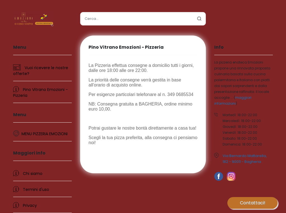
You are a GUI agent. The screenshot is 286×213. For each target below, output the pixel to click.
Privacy (25, 205)
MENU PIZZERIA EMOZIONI (45, 134)
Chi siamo (27, 173)
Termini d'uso (31, 189)
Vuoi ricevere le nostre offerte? (40, 70)
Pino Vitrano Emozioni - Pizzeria (40, 92)
